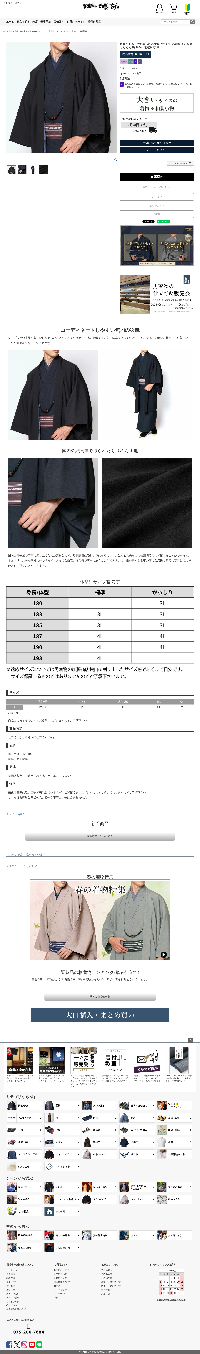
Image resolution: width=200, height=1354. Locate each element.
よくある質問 (60, 1289)
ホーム (10, 21)
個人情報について (62, 1282)
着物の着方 (106, 1270)
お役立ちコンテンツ (112, 1264)
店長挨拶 (10, 1274)
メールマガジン (14, 1293)
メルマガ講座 (12, 1297)
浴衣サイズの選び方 (111, 1286)
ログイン (58, 1297)
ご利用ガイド (61, 1264)
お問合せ (58, 1286)
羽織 (10, 31)
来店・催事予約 (41, 21)
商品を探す (23, 21)
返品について (60, 1274)
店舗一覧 (10, 1289)
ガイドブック (12, 1301)
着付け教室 (94, 21)
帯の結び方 (106, 1278)
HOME (3, 31)
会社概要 (10, 1286)
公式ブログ (11, 1305)
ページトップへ (190, 1040)
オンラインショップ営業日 (162, 1264)
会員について (60, 1278)
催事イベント (12, 1282)
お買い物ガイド (76, 21)
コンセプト (11, 1270)
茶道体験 (105, 1293)
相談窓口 (10, 1278)
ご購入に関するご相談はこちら (22, 1320)
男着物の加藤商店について (20, 1264)
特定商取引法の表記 (16, 1309)
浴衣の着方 (106, 1274)
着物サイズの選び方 (111, 1282)
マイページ (59, 1293)
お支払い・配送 (61, 1270)
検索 (192, 22)
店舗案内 (59, 21)
